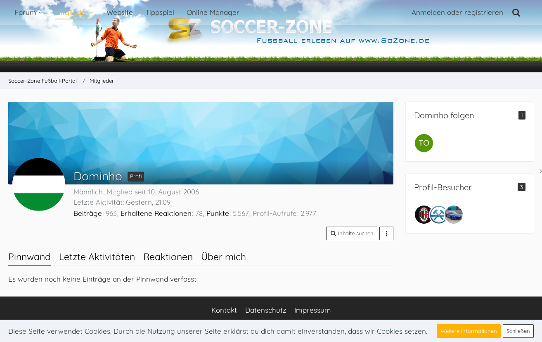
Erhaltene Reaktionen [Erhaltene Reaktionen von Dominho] (156, 213)
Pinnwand (29, 257)
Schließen (518, 331)
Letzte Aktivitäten (97, 257)
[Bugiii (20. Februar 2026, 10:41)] (439, 215)
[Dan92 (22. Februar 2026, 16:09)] (424, 215)
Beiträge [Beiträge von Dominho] (87, 213)
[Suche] (516, 12)
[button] (351, 233)
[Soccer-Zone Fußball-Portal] (271, 36)
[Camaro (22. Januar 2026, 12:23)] (454, 215)
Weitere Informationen (468, 331)
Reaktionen (168, 257)
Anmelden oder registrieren (457, 12)
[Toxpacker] (424, 143)
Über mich (223, 257)
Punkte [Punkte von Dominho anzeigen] (217, 213)
